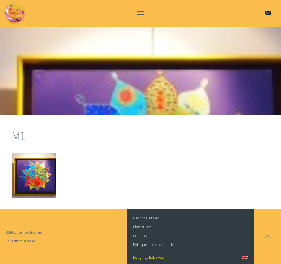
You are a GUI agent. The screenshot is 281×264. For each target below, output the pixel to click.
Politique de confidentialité (153, 244)
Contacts (140, 235)
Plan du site (142, 226)
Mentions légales (146, 218)
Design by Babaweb (148, 257)
